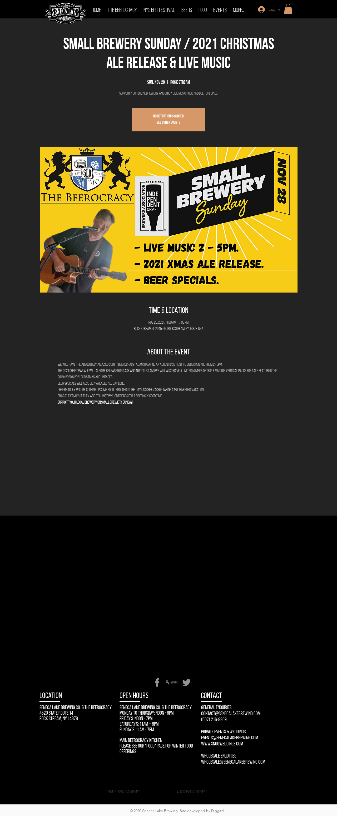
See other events (168, 123)
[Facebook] (157, 682)
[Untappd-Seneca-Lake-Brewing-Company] (171, 682)
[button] (288, 9)
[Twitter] (186, 682)
